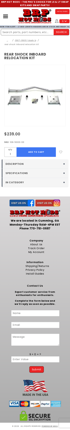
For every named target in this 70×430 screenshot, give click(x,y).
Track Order (36, 248)
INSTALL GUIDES (62, 11)
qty (10, 149)
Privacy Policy (35, 270)
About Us (36, 244)
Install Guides (35, 274)
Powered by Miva (50, 426)
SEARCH (61, 32)
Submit (36, 369)
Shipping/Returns (37, 266)
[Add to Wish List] (61, 152)
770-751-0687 (40, 228)
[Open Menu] (5, 16)
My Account (36, 252)
